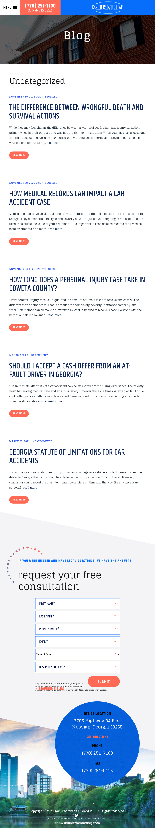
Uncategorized (46, 96)
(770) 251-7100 (40, 6)
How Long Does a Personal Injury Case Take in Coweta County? (77, 284)
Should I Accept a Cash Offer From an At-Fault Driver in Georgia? (70, 370)
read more (53, 142)
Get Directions (97, 736)
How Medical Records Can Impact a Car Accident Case (66, 198)
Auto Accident (37, 355)
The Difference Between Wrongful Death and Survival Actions (76, 112)
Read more (19, 155)
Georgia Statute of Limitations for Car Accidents (67, 456)
